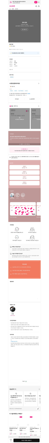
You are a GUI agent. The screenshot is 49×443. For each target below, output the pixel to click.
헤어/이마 (11, 77)
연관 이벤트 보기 (24, 29)
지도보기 (17, 99)
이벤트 (13, 8)
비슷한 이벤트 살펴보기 (27, 440)
